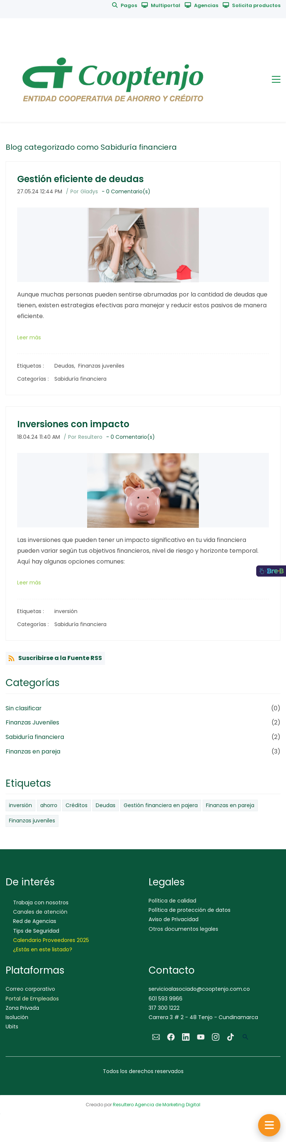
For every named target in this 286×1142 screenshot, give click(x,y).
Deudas (105, 805)
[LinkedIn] (185, 1037)
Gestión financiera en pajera (161, 805)
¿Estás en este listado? (42, 949)
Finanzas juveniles (101, 365)
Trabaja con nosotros (41, 902)
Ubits (12, 1026)
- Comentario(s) (126, 191)
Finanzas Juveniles (32, 722)
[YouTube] (200, 1037)
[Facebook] (171, 1037)
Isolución (17, 1017)
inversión (65, 611)
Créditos (77, 805)
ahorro (48, 805)
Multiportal (165, 5)
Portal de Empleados (32, 998)
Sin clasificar (24, 708)
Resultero (90, 437)
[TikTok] (230, 1037)
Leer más (29, 337)
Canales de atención (40, 912)
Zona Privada (22, 1008)
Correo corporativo (30, 989)
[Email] (156, 1037)
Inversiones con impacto (73, 424)
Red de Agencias (34, 921)
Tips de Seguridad (36, 931)
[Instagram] (215, 1037)
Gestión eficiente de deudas (80, 179)
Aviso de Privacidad (173, 919)
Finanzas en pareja (33, 751)
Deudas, (66, 365)
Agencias (206, 5)
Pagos (129, 5)
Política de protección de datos (190, 910)
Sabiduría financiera (80, 379)
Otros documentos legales (183, 929)
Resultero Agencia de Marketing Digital (156, 1104)
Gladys (89, 191)
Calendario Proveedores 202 (49, 940)
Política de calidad (172, 900)
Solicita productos (256, 5)
